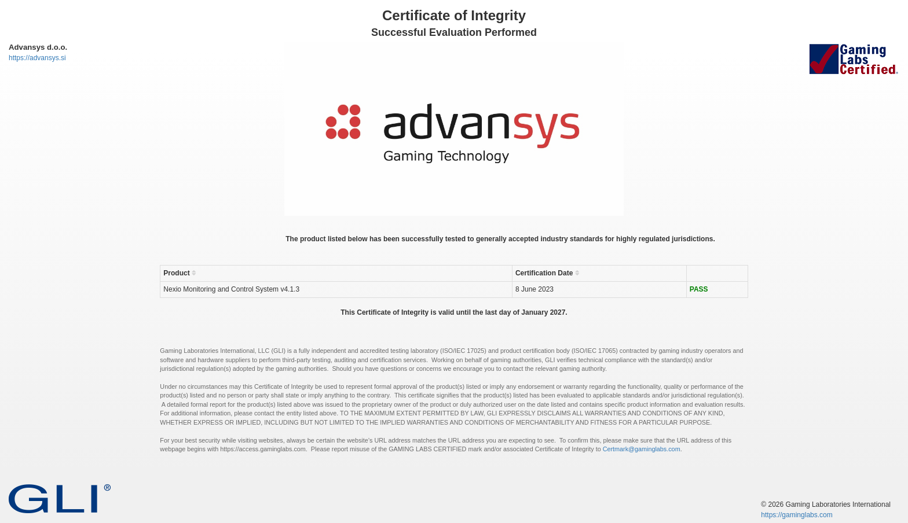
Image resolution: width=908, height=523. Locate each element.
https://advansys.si (37, 58)
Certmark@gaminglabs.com (641, 448)
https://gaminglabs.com (796, 515)
